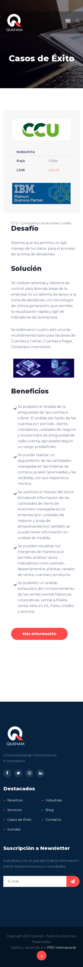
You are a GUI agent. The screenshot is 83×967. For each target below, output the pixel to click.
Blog (50, 810)
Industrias (54, 800)
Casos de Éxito (19, 819)
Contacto (53, 819)
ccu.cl (54, 170)
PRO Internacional (61, 947)
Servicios (14, 810)
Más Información (39, 634)
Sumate (14, 829)
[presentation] (37, 898)
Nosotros (15, 800)
